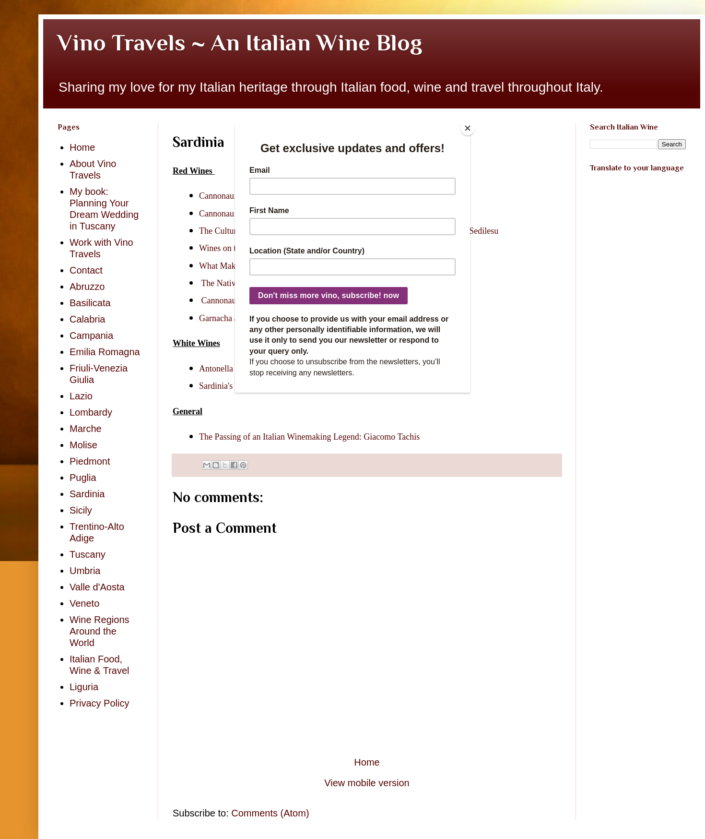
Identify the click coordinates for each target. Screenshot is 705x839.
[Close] (467, 128)
